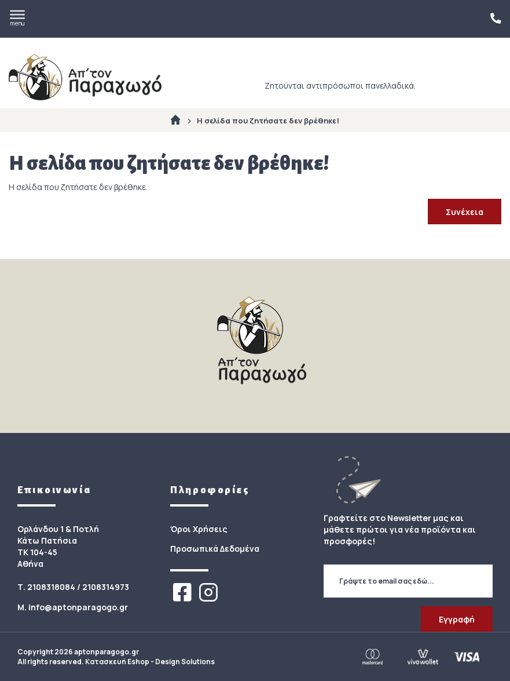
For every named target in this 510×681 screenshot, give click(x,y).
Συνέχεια (464, 211)
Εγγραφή (457, 619)
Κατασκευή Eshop (117, 662)
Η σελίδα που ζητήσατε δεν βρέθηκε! (268, 120)
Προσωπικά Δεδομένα (214, 548)
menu (17, 18)
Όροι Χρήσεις (199, 528)
